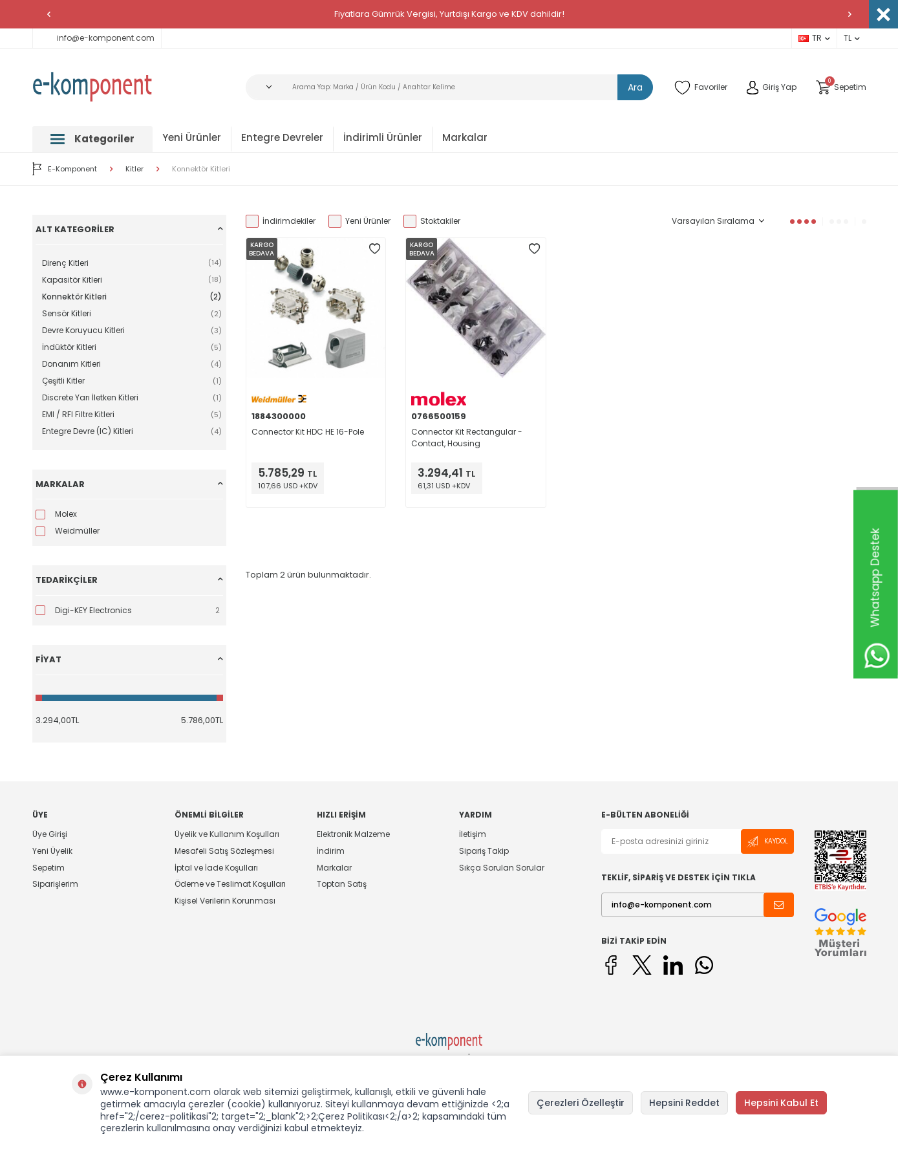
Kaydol (767, 841)
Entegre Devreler (282, 137)
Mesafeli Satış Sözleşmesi (224, 850)
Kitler (134, 169)
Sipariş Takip (484, 850)
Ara (635, 87)
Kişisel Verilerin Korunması (225, 900)
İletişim (472, 834)
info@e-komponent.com (97, 37)
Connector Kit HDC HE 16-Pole (307, 431)
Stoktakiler (431, 221)
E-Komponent (64, 168)
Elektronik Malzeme (353, 834)
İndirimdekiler (280, 221)
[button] (48, 14)
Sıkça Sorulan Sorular (501, 867)
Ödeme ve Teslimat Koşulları (230, 883)
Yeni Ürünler (191, 137)
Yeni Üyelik (52, 850)
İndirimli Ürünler (382, 137)
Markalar (464, 137)
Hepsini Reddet (684, 1102)
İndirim (331, 850)
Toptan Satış (342, 883)
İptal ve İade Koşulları (216, 867)
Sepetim (48, 867)
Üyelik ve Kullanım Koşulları (227, 834)
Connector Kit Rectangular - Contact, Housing (466, 437)
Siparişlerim (55, 883)
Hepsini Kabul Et (781, 1102)
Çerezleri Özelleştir (581, 1102)
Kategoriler (92, 139)
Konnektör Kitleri (201, 169)
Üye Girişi (49, 834)
